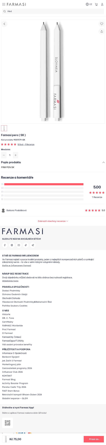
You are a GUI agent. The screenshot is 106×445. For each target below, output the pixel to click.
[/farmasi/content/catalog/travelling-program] (17, 368)
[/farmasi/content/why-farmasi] (8, 329)
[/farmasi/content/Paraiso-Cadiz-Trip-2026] (14, 387)
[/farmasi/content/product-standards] (7, 322)
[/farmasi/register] (16, 265)
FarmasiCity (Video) (11, 337)
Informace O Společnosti (14, 353)
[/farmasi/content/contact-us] (7, 375)
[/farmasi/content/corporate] (12, 325)
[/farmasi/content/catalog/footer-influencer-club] (12, 372)
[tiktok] (25, 245)
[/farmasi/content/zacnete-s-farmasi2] (12, 360)
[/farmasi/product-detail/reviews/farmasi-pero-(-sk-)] (53, 221)
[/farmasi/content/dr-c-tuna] (8, 318)
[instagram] (12, 245)
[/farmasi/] (16, 4)
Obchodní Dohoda (11, 298)
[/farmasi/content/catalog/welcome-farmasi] (17, 344)
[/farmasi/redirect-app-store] (7, 423)
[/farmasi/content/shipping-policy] (11, 290)
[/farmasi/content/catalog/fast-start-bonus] (10, 391)
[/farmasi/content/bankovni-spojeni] (10, 357)
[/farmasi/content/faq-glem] (15, 398)
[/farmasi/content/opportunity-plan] (11, 364)
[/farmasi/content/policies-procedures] (14, 294)
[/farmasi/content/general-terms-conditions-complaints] (27, 302)
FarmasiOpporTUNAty (13, 340)
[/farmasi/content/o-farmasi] (7, 333)
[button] (94, 439)
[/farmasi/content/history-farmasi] (6, 314)
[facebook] (5, 245)
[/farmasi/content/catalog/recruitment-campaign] (22, 394)
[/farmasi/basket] (96, 4)
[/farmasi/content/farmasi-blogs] (8, 379)
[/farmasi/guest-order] (10, 280)
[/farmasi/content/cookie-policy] (14, 305)
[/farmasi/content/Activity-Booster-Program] (15, 383)
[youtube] (18, 245)
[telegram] (32, 245)
